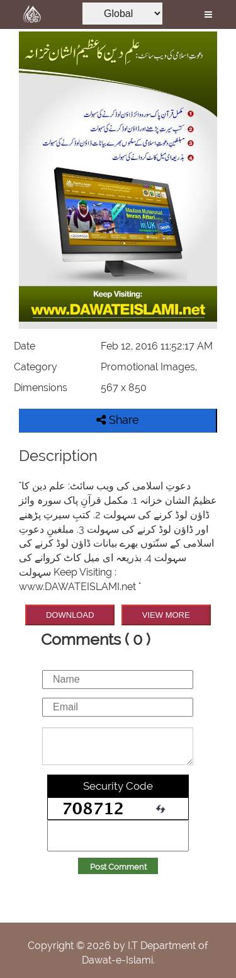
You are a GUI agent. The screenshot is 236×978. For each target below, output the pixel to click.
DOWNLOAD (70, 615)
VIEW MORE (166, 615)
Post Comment (118, 867)
